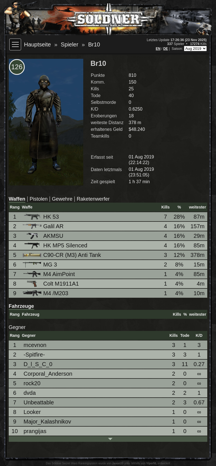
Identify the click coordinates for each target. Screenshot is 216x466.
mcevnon (35, 345)
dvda (30, 393)
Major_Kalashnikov (47, 421)
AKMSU (43, 236)
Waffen (17, 199)
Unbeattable (39, 402)
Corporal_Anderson (48, 374)
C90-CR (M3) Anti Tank (62, 255)
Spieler (69, 44)
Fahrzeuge (21, 306)
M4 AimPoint (49, 274)
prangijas (35, 431)
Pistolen (39, 199)
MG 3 (40, 264)
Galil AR (44, 226)
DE (165, 49)
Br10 (94, 44)
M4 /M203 (46, 293)
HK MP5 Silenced (55, 245)
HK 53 (41, 217)
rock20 (32, 383)
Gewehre (62, 199)
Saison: (178, 49)
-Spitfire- (34, 354)
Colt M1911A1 (51, 284)
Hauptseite (37, 44)
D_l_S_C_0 (38, 364)
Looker (32, 412)
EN (158, 49)
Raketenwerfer (93, 199)
